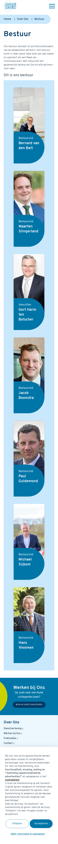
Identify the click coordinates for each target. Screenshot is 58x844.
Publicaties (11, 738)
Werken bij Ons (13, 733)
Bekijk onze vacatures (29, 704)
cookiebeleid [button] (12, 780)
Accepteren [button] (41, 823)
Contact (9, 743)
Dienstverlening (14, 728)
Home (7, 19)
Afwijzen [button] (17, 823)
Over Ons (22, 19)
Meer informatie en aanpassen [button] (28, 834)
